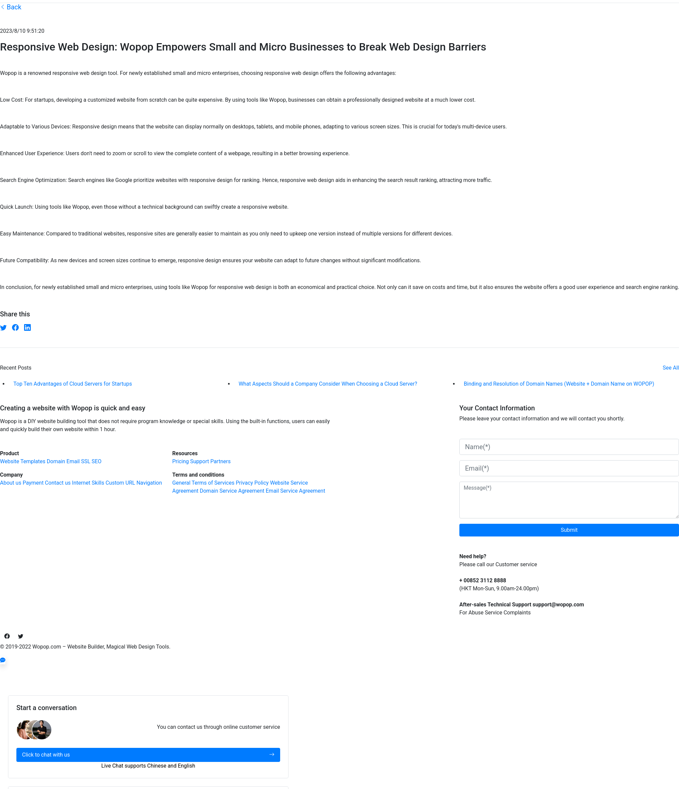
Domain (56, 461)
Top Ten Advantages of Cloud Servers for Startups (72, 384)
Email (73, 461)
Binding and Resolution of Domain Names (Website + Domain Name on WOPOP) (559, 384)
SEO (97, 461)
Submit (569, 530)
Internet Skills (88, 483)
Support (199, 461)
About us (10, 483)
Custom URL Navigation (134, 483)
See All (671, 368)
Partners (220, 461)
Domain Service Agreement (232, 491)
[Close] (12, 668)
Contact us (58, 483)
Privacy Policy (252, 483)
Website (9, 461)
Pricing (180, 461)
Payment (33, 483)
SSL (85, 461)
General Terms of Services (203, 483)
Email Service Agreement (295, 491)
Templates (32, 461)
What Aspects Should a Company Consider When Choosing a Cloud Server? (328, 384)
